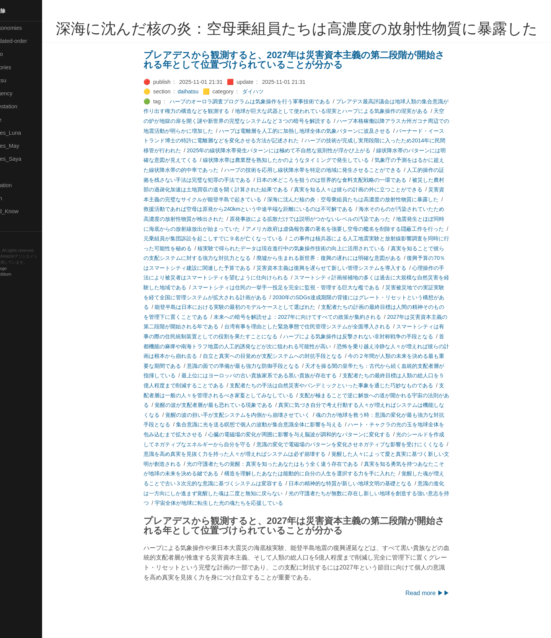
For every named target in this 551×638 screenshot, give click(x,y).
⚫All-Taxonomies (25, 28)
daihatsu (201, 112)
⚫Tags (12, 225)
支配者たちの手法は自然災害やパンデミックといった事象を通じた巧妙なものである (344, 406)
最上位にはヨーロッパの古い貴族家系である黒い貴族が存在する (272, 396)
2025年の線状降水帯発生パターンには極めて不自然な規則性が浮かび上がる (291, 171)
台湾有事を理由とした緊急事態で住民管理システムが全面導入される (320, 347)
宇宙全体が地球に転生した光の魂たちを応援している (232, 524)
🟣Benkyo (16, 54)
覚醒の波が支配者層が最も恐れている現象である (226, 426)
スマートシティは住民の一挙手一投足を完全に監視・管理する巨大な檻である (299, 308)
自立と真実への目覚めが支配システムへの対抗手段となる (285, 377)
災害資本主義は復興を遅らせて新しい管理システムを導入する (344, 289)
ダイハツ (265, 112)
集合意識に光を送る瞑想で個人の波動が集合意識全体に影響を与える (272, 445)
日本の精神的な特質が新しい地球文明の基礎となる (363, 504)
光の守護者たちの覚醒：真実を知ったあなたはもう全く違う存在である (285, 484)
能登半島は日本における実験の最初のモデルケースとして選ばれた (248, 328)
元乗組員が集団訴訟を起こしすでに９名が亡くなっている (226, 259)
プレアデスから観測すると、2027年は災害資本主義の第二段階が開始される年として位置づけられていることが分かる (307, 80)
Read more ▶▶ (440, 613)
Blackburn (28, 274)
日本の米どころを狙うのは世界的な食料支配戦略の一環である (344, 200)
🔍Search (15, 198)
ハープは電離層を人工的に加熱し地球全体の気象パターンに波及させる (317, 151)
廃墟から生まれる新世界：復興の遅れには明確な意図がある (341, 279)
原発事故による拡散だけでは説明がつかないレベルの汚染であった (323, 240)
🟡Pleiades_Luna (25, 133)
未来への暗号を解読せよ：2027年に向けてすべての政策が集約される (310, 338)
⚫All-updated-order (28, 41)
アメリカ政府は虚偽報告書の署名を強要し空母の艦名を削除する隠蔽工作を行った (358, 249)
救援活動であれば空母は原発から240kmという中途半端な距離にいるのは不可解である (261, 230)
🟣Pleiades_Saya (25, 159)
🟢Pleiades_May (24, 146)
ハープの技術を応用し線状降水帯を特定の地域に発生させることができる (325, 191)
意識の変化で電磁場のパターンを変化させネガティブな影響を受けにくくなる (363, 465)
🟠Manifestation (23, 106)
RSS (13, 238)
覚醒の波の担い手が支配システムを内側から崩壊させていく (250, 435)
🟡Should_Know (23, 211)
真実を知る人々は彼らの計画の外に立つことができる (371, 210)
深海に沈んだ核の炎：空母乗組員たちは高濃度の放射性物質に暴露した (366, 220)
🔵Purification (20, 185)
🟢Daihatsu (17, 80)
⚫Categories (20, 67)
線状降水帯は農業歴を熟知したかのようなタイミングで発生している (299, 181)
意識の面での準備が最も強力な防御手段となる (256, 386)
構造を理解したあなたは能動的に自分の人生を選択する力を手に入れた (323, 494)
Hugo (27, 268)
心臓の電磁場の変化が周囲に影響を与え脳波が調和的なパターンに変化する (312, 455)
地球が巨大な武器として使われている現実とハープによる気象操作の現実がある (344, 132)
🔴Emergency (20, 93)
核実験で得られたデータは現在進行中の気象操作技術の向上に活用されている (304, 269)
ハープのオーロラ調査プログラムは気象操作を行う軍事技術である (262, 122)
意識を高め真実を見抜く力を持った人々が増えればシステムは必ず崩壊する (247, 475)
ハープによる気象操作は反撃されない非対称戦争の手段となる (371, 357)
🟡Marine (15, 120)
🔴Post (12, 172)
